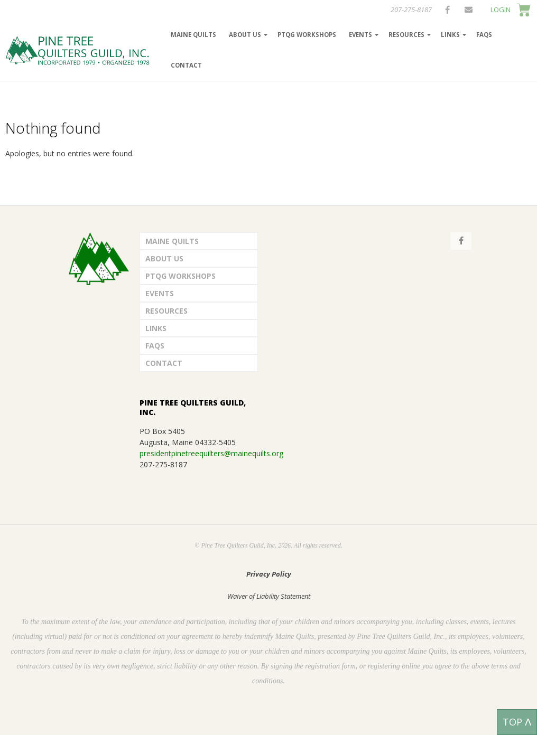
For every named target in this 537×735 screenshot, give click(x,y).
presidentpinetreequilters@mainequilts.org (211, 453)
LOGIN (500, 9)
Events (360, 35)
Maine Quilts (193, 35)
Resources (406, 35)
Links (450, 35)
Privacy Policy (268, 574)
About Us (245, 35)
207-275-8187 (411, 9)
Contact (186, 65)
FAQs (484, 35)
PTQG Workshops (306, 35)
